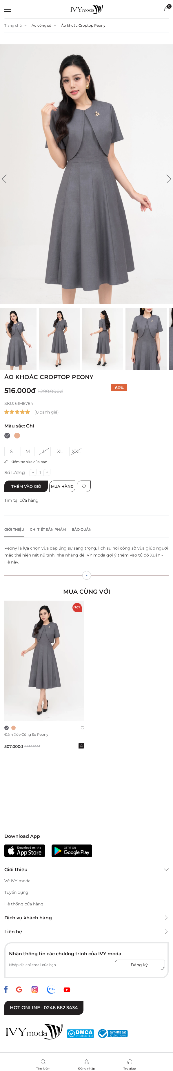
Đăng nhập (86, 1068)
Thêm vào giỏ (26, 486)
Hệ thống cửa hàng (23, 904)
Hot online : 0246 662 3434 (44, 1007)
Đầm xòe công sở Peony (26, 734)
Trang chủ (13, 25)
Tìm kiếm (43, 1068)
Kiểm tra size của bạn (25, 462)
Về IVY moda (17, 880)
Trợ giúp (129, 1068)
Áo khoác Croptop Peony (83, 25)
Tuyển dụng (16, 892)
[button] (4, 179)
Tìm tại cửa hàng (21, 500)
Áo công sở (41, 25)
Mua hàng (62, 486)
